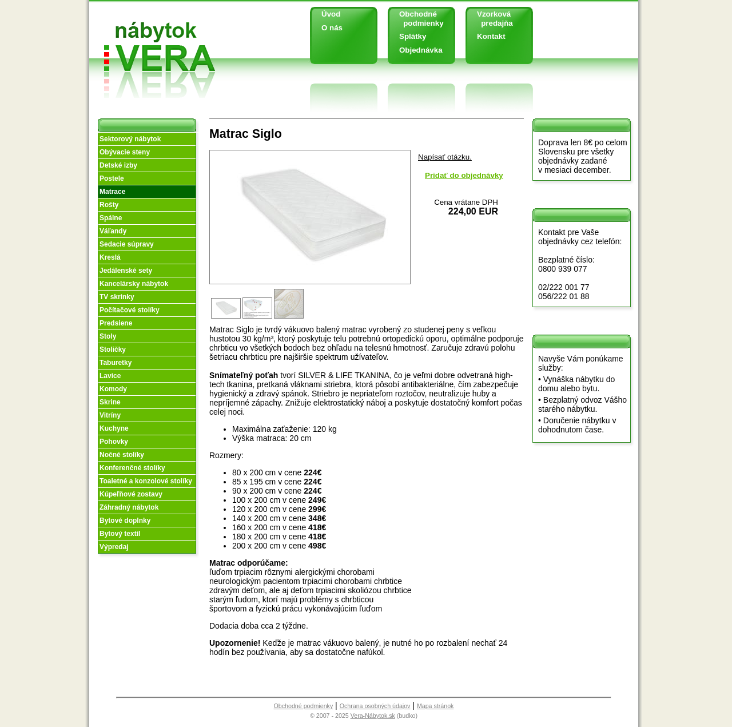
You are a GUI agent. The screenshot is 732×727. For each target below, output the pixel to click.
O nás (332, 27)
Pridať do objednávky (464, 175)
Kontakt (491, 36)
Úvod (330, 14)
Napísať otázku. (445, 157)
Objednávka (421, 50)
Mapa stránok (435, 705)
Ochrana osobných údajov (375, 705)
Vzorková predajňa (490, 18)
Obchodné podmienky (417, 18)
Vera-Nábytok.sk (373, 715)
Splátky (412, 36)
